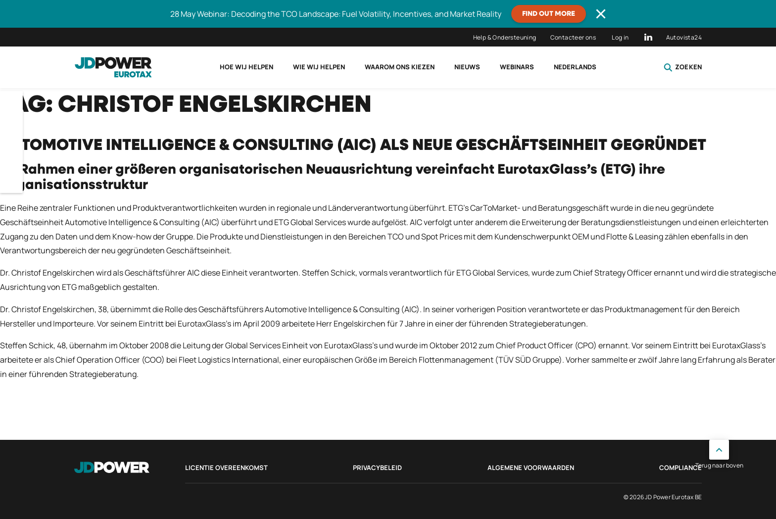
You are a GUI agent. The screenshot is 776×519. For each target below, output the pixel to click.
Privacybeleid (377, 467)
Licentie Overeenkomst (226, 467)
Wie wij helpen (319, 66)
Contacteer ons (573, 37)
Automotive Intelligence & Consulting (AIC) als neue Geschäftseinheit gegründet (353, 145)
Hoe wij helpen (246, 66)
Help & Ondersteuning (504, 37)
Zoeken (683, 67)
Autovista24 (684, 37)
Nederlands (575, 66)
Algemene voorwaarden (530, 467)
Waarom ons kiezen (400, 66)
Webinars (517, 66)
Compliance (680, 467)
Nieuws (467, 66)
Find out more (548, 13)
